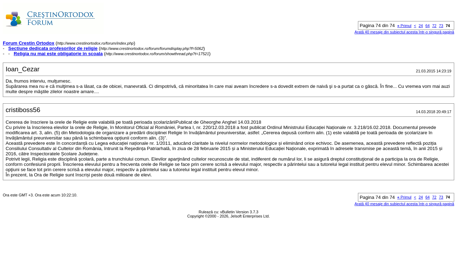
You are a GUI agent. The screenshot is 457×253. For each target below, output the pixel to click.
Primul (404, 26)
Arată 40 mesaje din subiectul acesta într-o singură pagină (404, 32)
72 (434, 26)
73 (441, 26)
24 (421, 26)
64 (427, 26)
